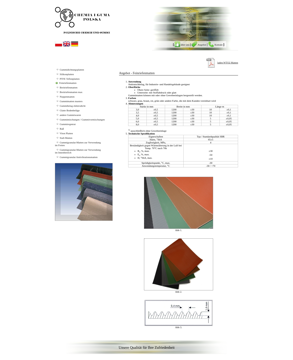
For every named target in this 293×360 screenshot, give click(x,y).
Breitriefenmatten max (68, 92)
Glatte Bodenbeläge (67, 110)
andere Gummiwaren (68, 115)
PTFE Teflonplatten (67, 78)
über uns (182, 44)
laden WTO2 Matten (227, 62)
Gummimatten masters (69, 101)
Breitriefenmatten (66, 87)
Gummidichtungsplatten (69, 69)
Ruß (59, 128)
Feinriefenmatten (65, 83)
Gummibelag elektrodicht (70, 105)
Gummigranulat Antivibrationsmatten (76, 157)
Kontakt (215, 44)
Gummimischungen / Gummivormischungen (80, 119)
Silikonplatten (64, 74)
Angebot (199, 44)
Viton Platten (64, 133)
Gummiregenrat (65, 124)
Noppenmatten (65, 96)
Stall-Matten (63, 137)
